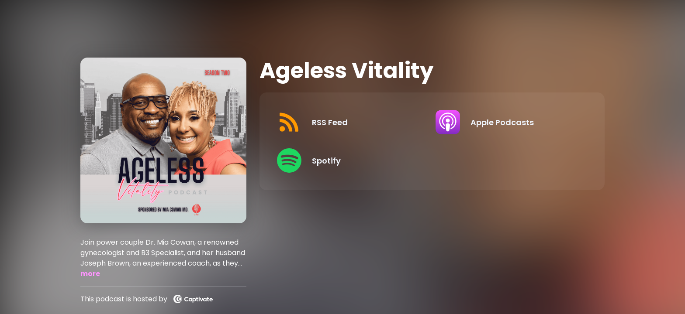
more (90, 274)
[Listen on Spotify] (349, 160)
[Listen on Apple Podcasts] (508, 122)
